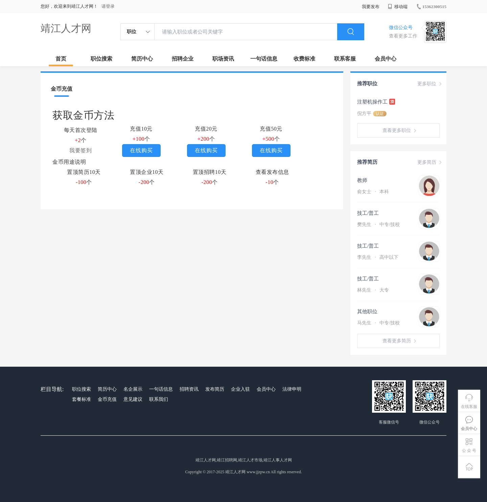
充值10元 (141, 129)
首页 (60, 59)
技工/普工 (368, 213)
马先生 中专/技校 (378, 322)
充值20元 (206, 129)
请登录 (108, 6)
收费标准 (304, 59)
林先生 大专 (373, 290)
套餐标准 (81, 399)
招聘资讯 (189, 389)
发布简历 (214, 389)
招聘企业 (182, 59)
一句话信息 (263, 59)
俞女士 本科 (373, 191)
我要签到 (80, 150)
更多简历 (430, 162)
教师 (362, 180)
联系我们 (158, 399)
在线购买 (141, 150)
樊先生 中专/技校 (378, 224)
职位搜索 (101, 59)
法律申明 (291, 389)
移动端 (398, 6)
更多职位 (430, 83)
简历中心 (142, 59)
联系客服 (345, 59)
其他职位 (367, 311)
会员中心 (385, 59)
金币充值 (107, 399)
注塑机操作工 (376, 101)
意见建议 (132, 399)
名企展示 (132, 389)
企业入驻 (240, 389)
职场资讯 (223, 59)
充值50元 (271, 129)
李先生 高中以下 (377, 257)
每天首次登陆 (80, 130)
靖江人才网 (66, 28)
